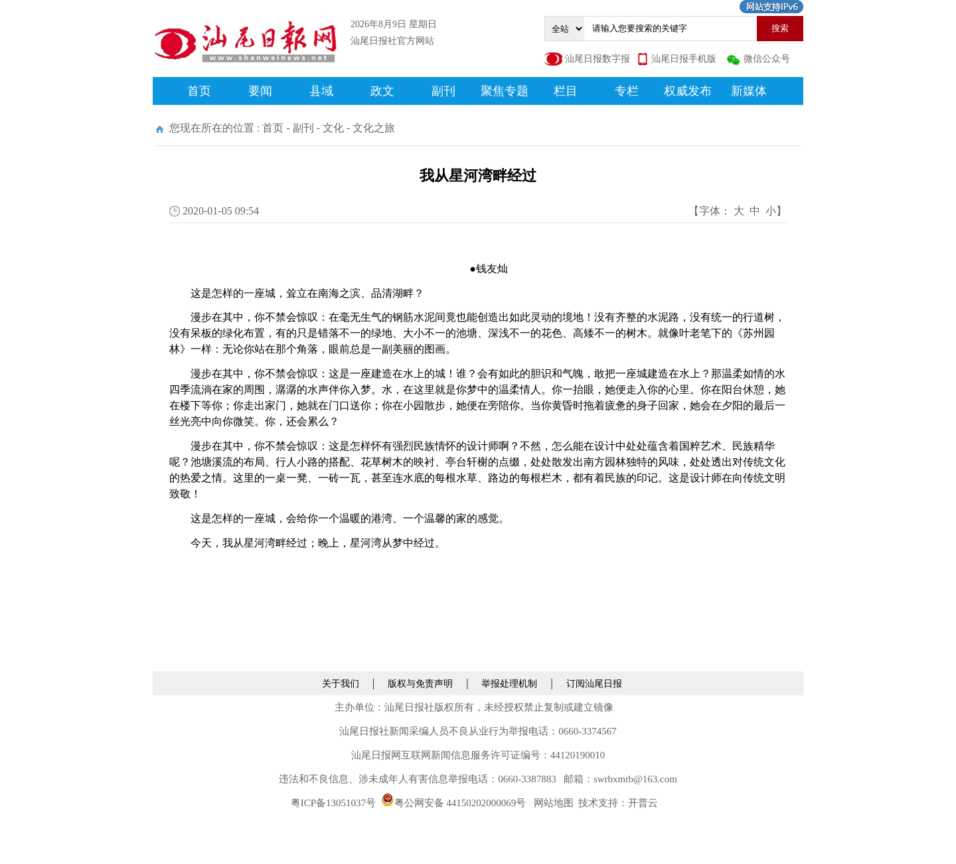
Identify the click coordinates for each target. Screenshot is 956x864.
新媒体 (749, 91)
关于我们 (340, 684)
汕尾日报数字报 (597, 59)
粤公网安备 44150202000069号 (453, 803)
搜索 (780, 28)
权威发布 (688, 91)
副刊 (443, 91)
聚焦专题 (504, 91)
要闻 (260, 91)
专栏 (627, 91)
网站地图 (554, 803)
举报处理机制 (509, 684)
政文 (382, 91)
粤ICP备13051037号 (333, 803)
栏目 (566, 91)
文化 (333, 127)
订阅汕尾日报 (594, 684)
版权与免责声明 (420, 684)
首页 (199, 91)
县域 (321, 91)
